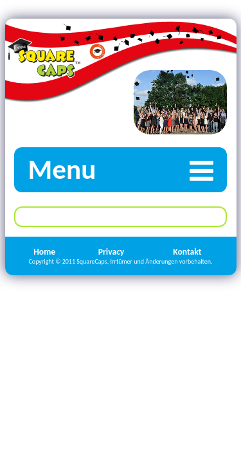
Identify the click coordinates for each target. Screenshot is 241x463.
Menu (127, 169)
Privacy (111, 251)
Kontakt (187, 251)
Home (44, 251)
